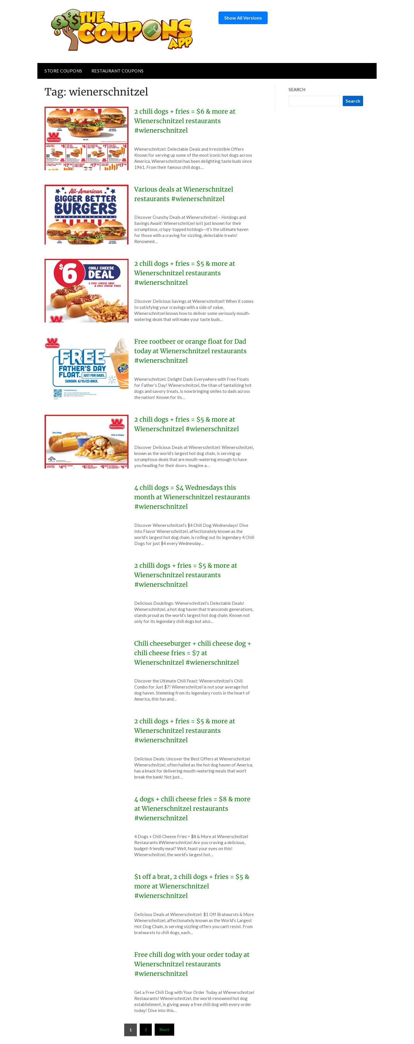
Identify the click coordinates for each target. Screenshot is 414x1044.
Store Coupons (63, 70)
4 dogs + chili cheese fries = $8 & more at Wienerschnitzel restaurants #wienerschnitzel (193, 808)
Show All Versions (243, 17)
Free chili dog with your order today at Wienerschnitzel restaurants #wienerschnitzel (193, 964)
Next (164, 1029)
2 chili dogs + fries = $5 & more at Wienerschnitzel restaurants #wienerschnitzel (185, 272)
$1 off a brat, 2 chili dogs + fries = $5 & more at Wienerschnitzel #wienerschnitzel (193, 886)
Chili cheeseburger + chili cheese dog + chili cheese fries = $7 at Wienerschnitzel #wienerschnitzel (194, 652)
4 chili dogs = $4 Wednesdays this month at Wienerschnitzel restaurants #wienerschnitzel (193, 496)
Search (297, 89)
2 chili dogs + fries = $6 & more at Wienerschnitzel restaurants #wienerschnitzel (185, 120)
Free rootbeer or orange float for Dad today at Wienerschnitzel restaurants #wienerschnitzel (191, 350)
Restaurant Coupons (117, 70)
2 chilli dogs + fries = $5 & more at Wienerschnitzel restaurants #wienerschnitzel (186, 574)
